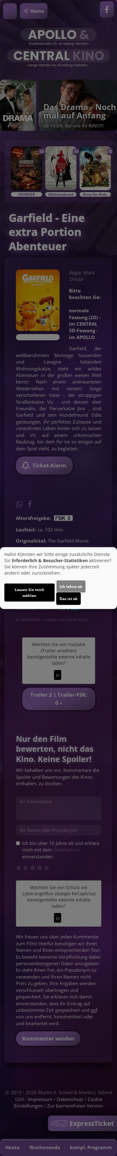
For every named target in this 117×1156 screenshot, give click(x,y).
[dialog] (58, 578)
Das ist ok (68, 598)
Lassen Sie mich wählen (29, 592)
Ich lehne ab (71, 586)
